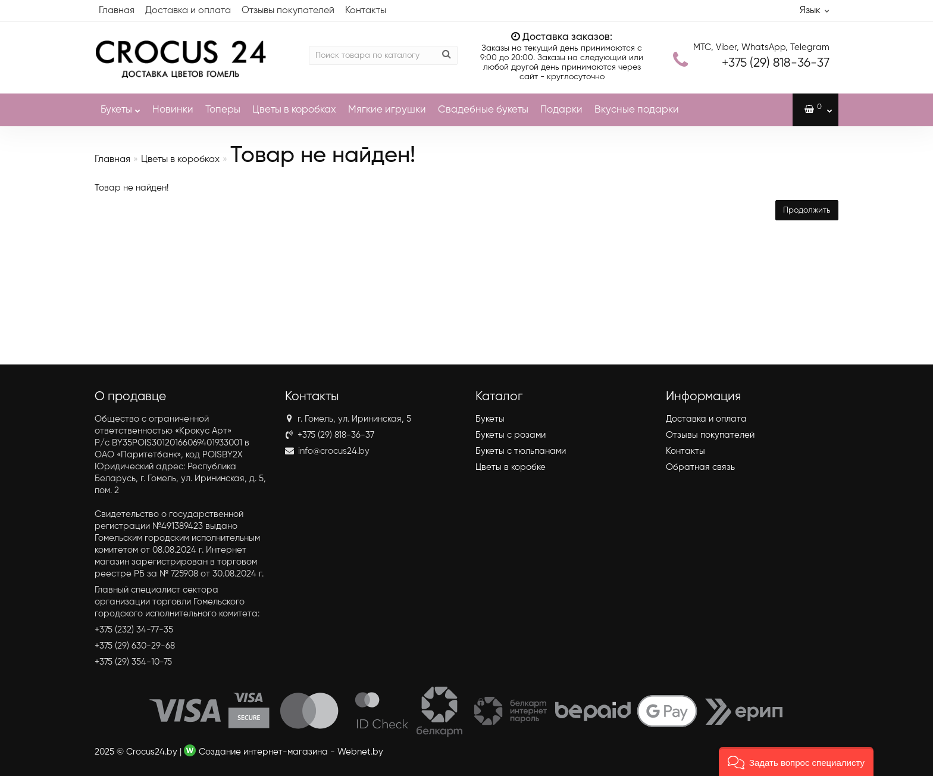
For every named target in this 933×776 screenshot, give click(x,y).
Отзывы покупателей (288, 10)
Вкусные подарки (636, 110)
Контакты (365, 10)
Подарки (561, 110)
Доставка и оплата (188, 10)
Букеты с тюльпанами (520, 451)
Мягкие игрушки (387, 110)
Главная (116, 10)
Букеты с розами (510, 435)
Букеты (120, 104)
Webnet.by (360, 751)
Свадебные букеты (483, 110)
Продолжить (807, 210)
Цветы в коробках (294, 110)
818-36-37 (775, 63)
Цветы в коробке (510, 467)
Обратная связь (700, 467)
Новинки (172, 110)
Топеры (222, 110)
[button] (796, 761)
